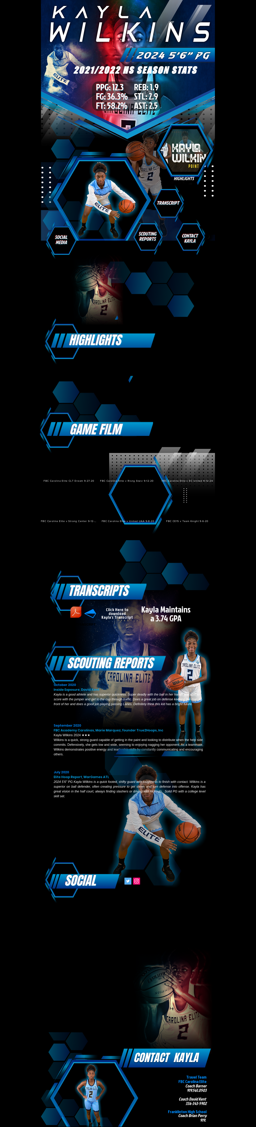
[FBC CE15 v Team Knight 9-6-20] (187, 521)
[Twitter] (127, 881)
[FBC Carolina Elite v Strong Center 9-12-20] (69, 521)
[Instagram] (136, 881)
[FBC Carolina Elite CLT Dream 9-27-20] (69, 481)
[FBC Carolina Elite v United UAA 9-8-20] (128, 521)
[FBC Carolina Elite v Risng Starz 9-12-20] (127, 481)
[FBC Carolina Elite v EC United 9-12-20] (187, 481)
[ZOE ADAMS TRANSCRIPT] (76, 615)
